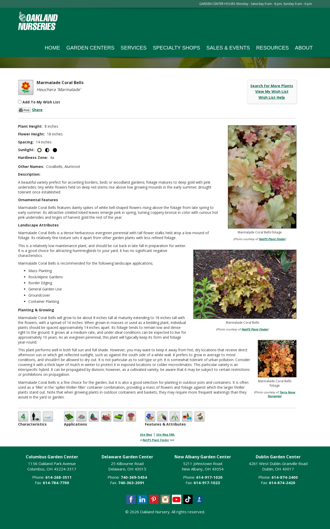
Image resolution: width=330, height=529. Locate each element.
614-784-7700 (56, 482)
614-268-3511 (58, 477)
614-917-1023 (207, 482)
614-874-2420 (282, 482)
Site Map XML (165, 434)
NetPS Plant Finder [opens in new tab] (156, 440)
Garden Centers (90, 48)
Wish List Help (272, 97)
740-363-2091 (131, 482)
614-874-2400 (284, 477)
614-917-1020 (209, 477)
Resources (272, 48)
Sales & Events (228, 48)
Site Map (146, 434)
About (304, 48)
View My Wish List (271, 91)
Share (37, 109)
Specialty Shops (176, 48)
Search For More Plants (271, 85)
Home (52, 48)
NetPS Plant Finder (272, 239)
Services (134, 48)
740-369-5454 (134, 477)
